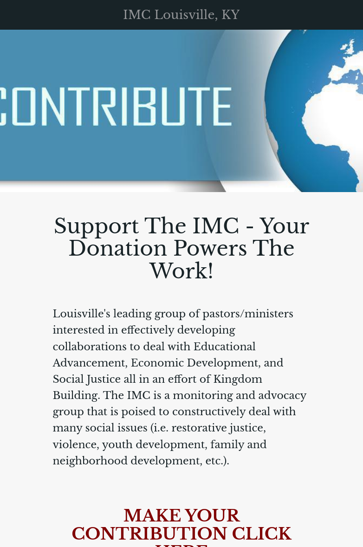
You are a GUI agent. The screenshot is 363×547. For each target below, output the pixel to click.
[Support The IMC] (348, 15)
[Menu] (15, 15)
